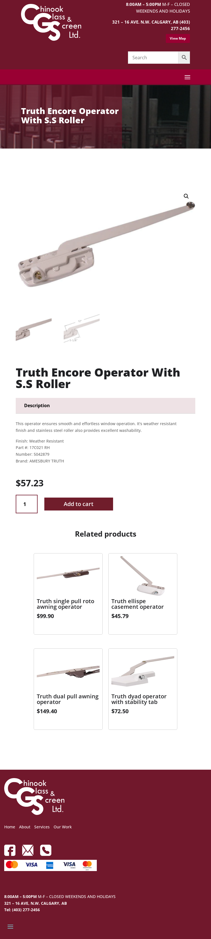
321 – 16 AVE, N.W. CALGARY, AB (35, 903)
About (24, 826)
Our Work (63, 826)
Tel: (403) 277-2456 (22, 909)
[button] (186, 196)
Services (42, 826)
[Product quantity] (26, 504)
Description (37, 405)
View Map (178, 38)
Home (9, 826)
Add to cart (78, 504)
